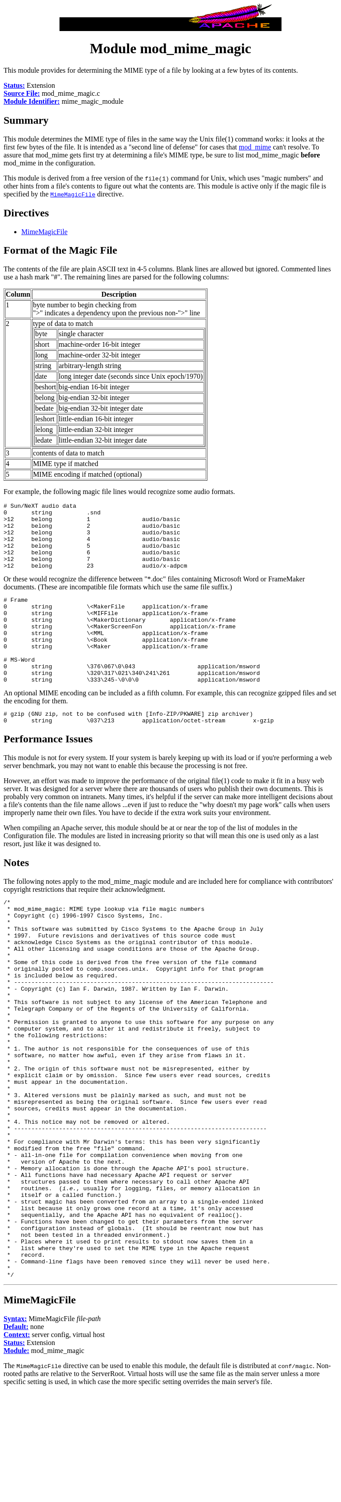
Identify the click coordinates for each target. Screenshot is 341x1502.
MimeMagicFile (44, 231)
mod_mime (255, 147)
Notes (16, 896)
